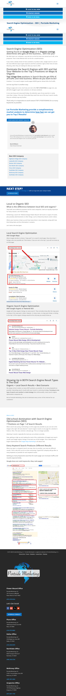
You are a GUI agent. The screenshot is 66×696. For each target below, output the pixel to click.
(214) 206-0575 (11, 645)
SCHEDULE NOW (12, 193)
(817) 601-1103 (11, 694)
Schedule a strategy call (22, 191)
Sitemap (45, 554)
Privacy (27, 554)
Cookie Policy (39, 554)
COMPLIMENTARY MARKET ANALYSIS (18, 120)
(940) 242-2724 (11, 659)
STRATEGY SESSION (34, 13)
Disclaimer (32, 554)
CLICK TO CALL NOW (34, 9)
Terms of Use (22, 554)
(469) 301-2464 (11, 679)
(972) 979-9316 (11, 599)
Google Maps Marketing (28, 441)
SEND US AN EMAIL (34, 17)
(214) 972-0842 (11, 630)
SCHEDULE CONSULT (14, 614)
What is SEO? (10, 415)
